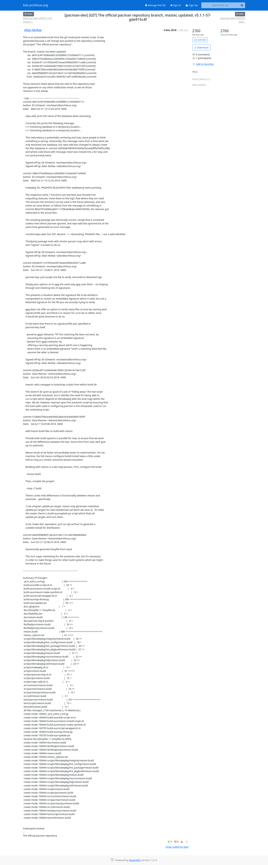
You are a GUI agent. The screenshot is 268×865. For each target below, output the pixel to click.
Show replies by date (177, 846)
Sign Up (192, 5)
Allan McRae (33, 30)
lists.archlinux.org (35, 5)
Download (201, 47)
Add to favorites (203, 64)
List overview (200, 39)
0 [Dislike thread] (177, 841)
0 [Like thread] (170, 841)
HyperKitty (135, 860)
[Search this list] (220, 5)
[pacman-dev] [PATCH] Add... (232, 20)
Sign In (175, 5)
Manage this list (155, 5)
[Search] (242, 5)
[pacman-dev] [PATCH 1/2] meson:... (37, 20)
